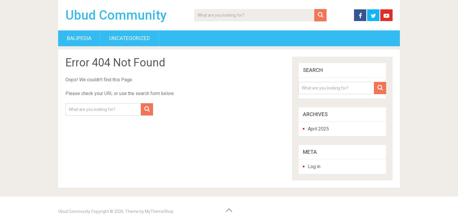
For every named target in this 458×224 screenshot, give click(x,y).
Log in (314, 166)
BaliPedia (79, 38)
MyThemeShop (159, 211)
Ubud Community (116, 15)
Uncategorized (129, 38)
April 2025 (318, 129)
